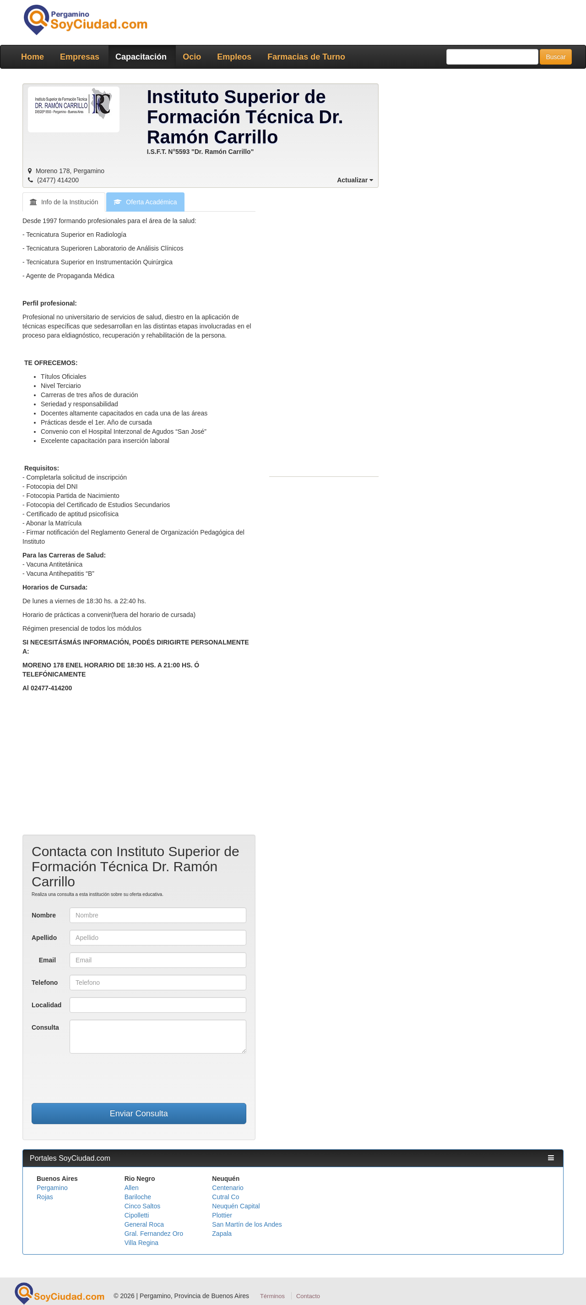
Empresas (79, 56)
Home (32, 56)
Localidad (46, 1005)
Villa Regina (141, 1242)
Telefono (45, 982)
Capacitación (141, 56)
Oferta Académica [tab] (145, 202)
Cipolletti (137, 1215)
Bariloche (138, 1197)
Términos (272, 1296)
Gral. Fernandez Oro (154, 1233)
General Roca (144, 1224)
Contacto (308, 1296)
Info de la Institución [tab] (64, 202)
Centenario (228, 1187)
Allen (132, 1187)
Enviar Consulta (139, 1113)
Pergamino (52, 1187)
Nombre (44, 915)
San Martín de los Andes (247, 1224)
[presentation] (138, 1078)
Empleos (234, 56)
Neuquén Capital (236, 1206)
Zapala (222, 1233)
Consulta (45, 1027)
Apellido (44, 937)
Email (47, 960)
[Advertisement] (138, 770)
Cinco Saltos (143, 1206)
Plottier (222, 1215)
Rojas (45, 1197)
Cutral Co (225, 1197)
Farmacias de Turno (306, 56)
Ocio (192, 56)
